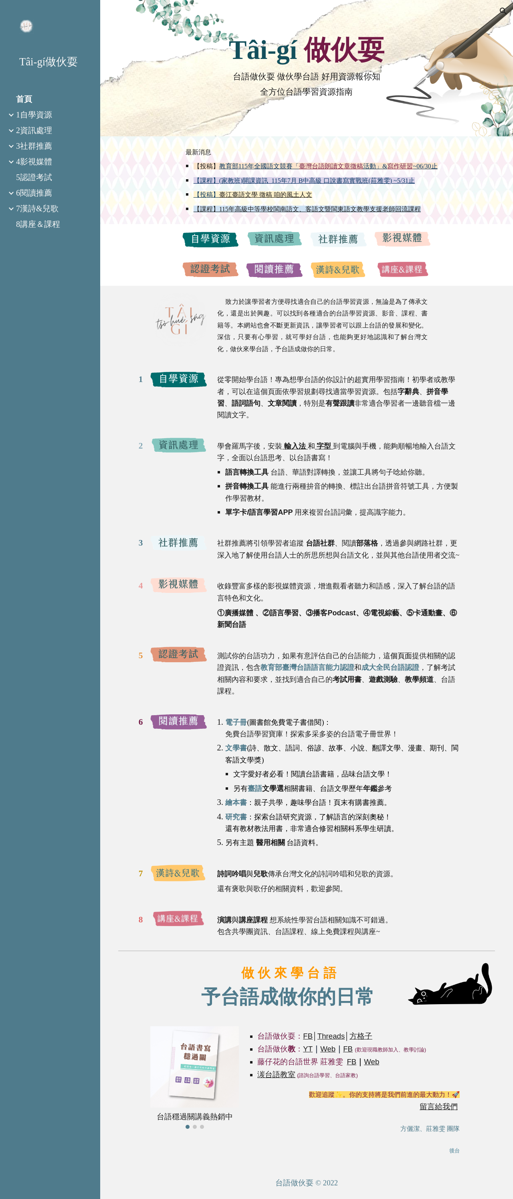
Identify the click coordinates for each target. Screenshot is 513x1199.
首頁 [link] (24, 99)
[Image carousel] (194, 1077)
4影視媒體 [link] (34, 161)
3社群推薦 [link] (34, 146)
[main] (306, 50)
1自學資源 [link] (34, 114)
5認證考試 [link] (34, 177)
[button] (503, 11)
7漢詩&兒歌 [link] (37, 208)
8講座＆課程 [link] (38, 224)
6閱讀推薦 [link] (34, 192)
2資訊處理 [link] (34, 130)
